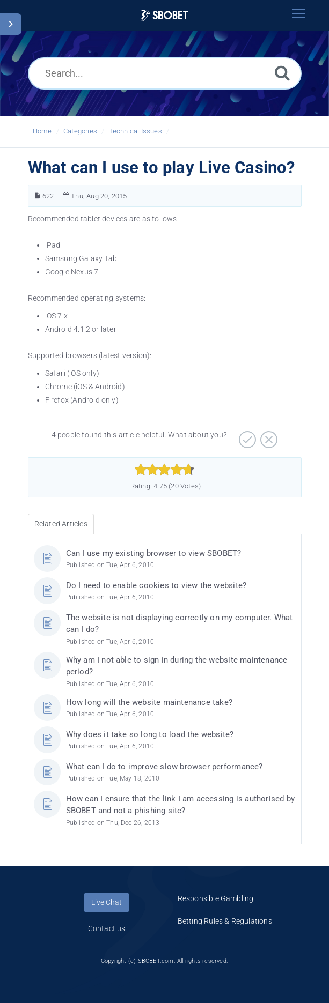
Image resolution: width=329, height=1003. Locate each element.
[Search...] (165, 73)
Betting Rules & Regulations (225, 921)
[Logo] (165, 15)
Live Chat (106, 902)
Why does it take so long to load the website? (150, 734)
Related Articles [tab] (60, 523)
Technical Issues (135, 131)
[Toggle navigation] (299, 13)
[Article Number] (37, 195)
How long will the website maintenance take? (149, 702)
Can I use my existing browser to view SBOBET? (154, 553)
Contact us (107, 928)
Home (42, 131)
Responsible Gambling (216, 898)
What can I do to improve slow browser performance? (164, 766)
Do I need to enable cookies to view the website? (156, 585)
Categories (80, 131)
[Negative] (267, 436)
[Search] (282, 72)
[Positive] (246, 436)
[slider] (164, 469)
